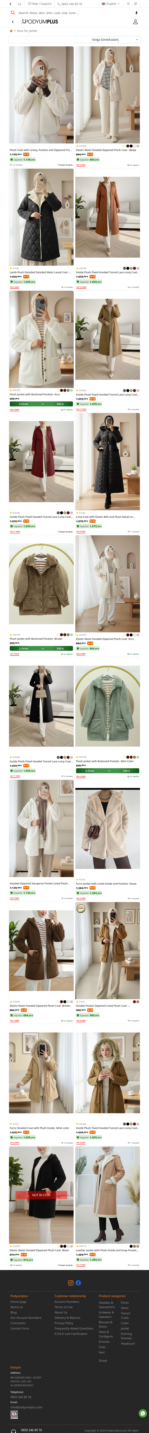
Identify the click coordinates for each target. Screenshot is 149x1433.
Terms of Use (64, 1307)
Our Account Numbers (25, 1318)
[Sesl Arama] (136, 12)
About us (16, 1307)
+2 (138, 268)
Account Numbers (67, 1302)
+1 (138, 146)
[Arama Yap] (13, 12)
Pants (125, 1303)
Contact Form (19, 1328)
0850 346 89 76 (70, 4)
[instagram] (70, 1284)
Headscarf (128, 1343)
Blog (13, 1312)
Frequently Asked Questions (74, 1328)
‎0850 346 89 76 (20, 1397)
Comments (18, 1323)
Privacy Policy (64, 1323)
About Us (61, 1312)
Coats (125, 1323)
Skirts (125, 1308)
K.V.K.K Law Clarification (71, 1334)
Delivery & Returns (67, 1318)
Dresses (104, 1342)
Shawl (103, 1361)
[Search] (75, 12)
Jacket (125, 1328)
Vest (102, 1352)
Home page (18, 1302)
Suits (102, 1347)
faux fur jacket (27, 31)
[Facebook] (78, 1284)
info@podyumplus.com (26, 1407)
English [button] (111, 4)
